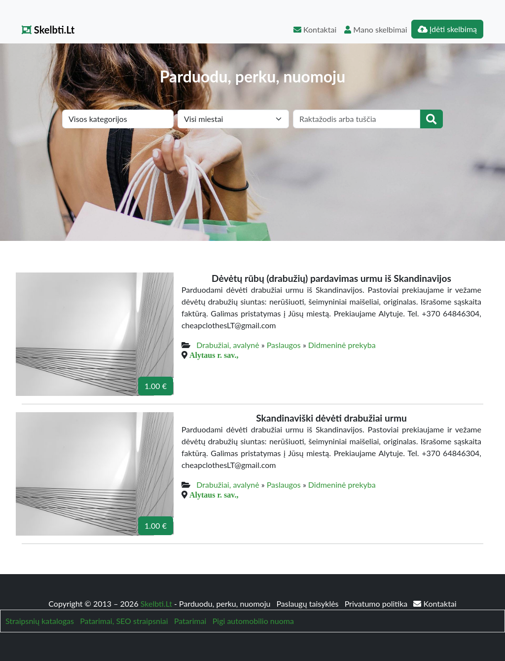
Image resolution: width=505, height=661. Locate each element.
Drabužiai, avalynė (227, 345)
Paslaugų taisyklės (308, 603)
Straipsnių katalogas (39, 620)
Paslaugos (284, 345)
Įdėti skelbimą (447, 29)
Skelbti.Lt (48, 30)
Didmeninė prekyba (342, 345)
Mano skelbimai (375, 29)
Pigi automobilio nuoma (253, 620)
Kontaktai (314, 29)
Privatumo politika (377, 603)
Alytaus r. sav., (213, 355)
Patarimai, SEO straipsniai (124, 620)
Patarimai (190, 620)
